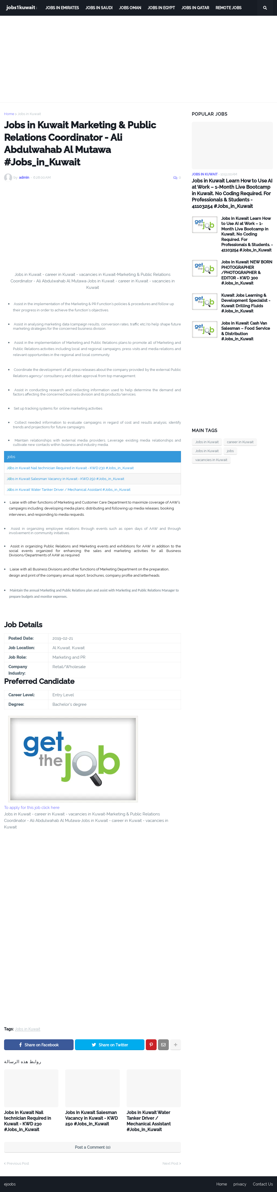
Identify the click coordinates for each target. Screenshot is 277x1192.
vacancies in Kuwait (211, 460)
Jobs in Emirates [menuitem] (62, 8)
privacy (239, 1184)
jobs (230, 451)
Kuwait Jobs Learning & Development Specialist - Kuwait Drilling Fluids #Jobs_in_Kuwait (245, 303)
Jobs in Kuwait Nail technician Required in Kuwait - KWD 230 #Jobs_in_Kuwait (70, 468)
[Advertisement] (138, 59)
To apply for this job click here (32, 807)
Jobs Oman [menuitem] (130, 8)
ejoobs (10, 1184)
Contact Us (263, 1184)
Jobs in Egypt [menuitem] (161, 8)
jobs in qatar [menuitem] (195, 8)
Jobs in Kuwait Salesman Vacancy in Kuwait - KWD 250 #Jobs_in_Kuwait (65, 479)
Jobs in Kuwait (29, 114)
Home (9, 114)
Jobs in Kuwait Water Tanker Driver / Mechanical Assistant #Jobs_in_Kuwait (68, 490)
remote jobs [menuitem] (229, 8)
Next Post (170, 1163)
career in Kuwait (240, 442)
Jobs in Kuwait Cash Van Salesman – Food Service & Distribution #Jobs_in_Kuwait (245, 331)
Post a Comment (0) (92, 1147)
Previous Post (18, 1163)
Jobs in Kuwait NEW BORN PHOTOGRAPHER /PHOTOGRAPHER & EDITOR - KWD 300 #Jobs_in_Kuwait (246, 273)
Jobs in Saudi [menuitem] (99, 8)
